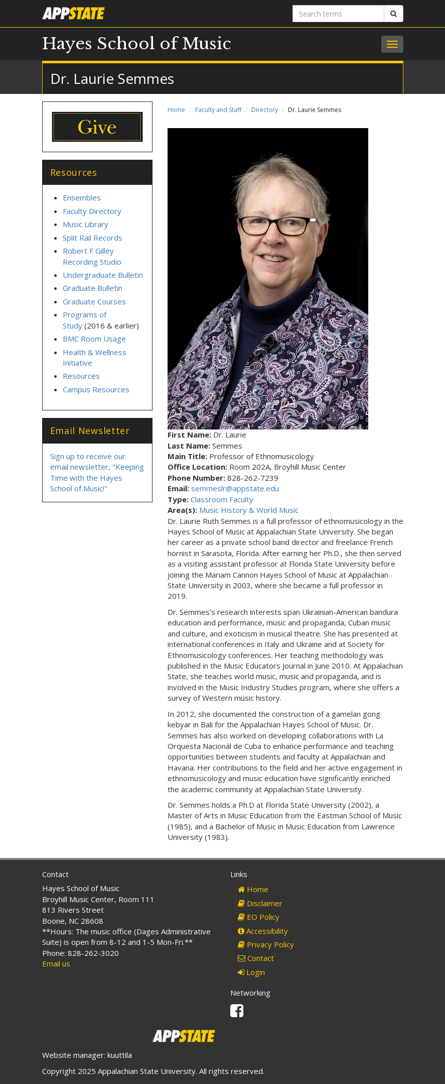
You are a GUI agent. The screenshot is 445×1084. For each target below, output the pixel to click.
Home (176, 109)
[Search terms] (338, 13)
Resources (81, 376)
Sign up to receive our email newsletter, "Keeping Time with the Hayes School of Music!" (97, 472)
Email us (56, 963)
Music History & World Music (249, 510)
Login (251, 972)
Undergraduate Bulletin (103, 275)
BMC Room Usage (94, 339)
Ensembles (82, 197)
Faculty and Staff (218, 109)
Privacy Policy (266, 944)
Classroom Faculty (222, 499)
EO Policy (258, 917)
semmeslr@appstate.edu (235, 488)
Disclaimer (260, 903)
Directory (264, 109)
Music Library (85, 224)
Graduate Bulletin (92, 288)
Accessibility (263, 931)
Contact (256, 958)
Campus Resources (96, 389)
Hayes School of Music (136, 44)
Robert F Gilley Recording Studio (92, 256)
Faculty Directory (92, 211)
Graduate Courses (94, 301)
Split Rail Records (92, 238)
